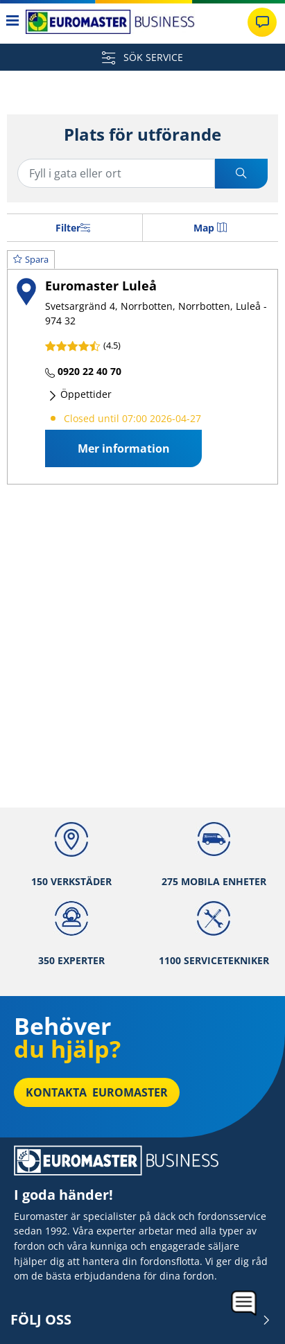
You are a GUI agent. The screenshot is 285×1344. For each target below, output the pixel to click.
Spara (31, 259)
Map (210, 227)
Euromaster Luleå (101, 285)
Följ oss (140, 1320)
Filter (72, 227)
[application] (244, 1303)
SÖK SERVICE (142, 57)
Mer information (124, 448)
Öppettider (80, 394)
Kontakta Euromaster (97, 1092)
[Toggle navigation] (13, 22)
